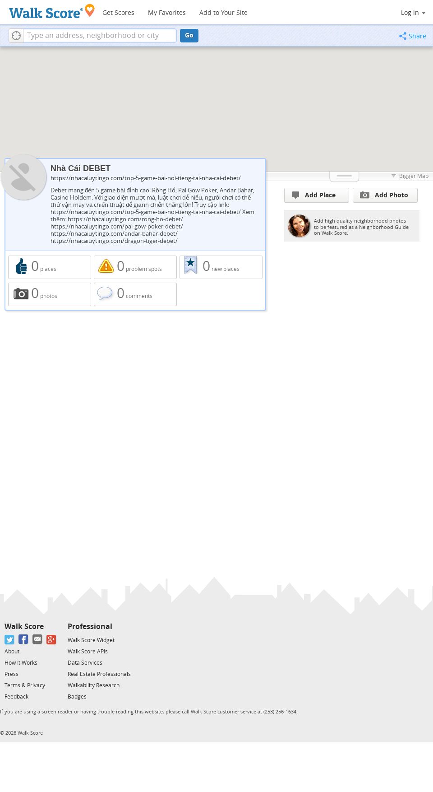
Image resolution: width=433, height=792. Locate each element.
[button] (16, 35)
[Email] (37, 639)
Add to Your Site (223, 13)
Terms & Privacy (25, 685)
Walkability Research (94, 685)
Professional (90, 626)
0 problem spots (135, 267)
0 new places (221, 267)
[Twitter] (10, 639)
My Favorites (167, 13)
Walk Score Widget (91, 640)
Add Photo (384, 195)
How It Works (21, 663)
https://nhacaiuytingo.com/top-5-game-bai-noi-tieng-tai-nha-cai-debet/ (146, 178)
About (12, 651)
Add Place (314, 195)
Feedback (16, 697)
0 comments (135, 294)
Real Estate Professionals (99, 674)
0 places (50, 267)
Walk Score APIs (88, 651)
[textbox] (100, 35)
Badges (77, 697)
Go (189, 35)
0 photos (50, 294)
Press (11, 674)
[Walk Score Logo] (52, 11)
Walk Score (24, 626)
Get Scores (118, 13)
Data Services (85, 663)
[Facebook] (23, 639)
